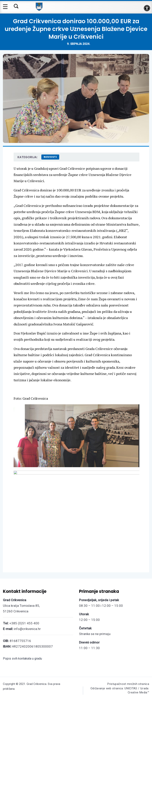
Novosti (50, 157)
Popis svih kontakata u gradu (22, 752)
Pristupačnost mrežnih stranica (128, 777)
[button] (147, 8)
